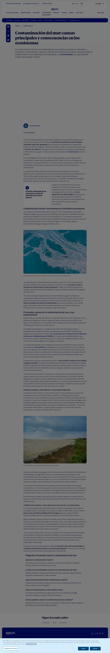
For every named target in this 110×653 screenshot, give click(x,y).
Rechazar (95, 648)
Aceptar (83, 648)
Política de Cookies (31, 644)
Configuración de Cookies (10, 648)
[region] (55, 645)
